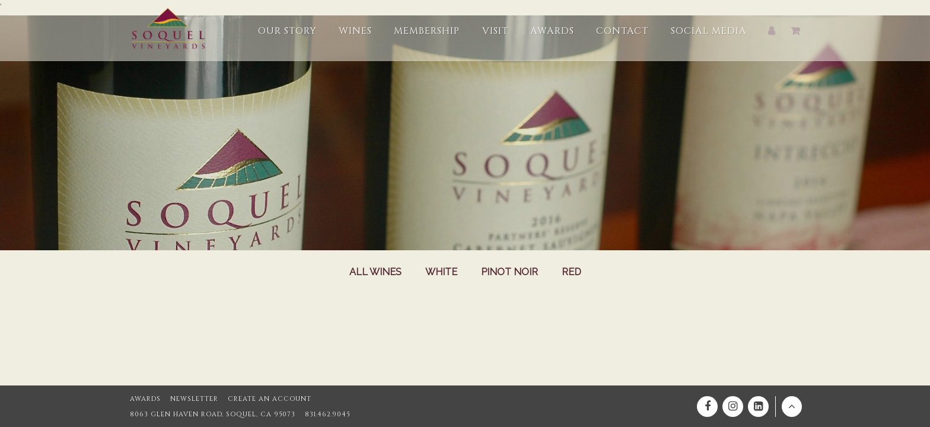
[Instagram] (732, 406)
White (441, 272)
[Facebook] (707, 406)
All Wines (375, 272)
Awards (145, 398)
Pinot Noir (509, 272)
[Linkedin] (758, 406)
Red (571, 272)
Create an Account (269, 398)
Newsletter (194, 398)
